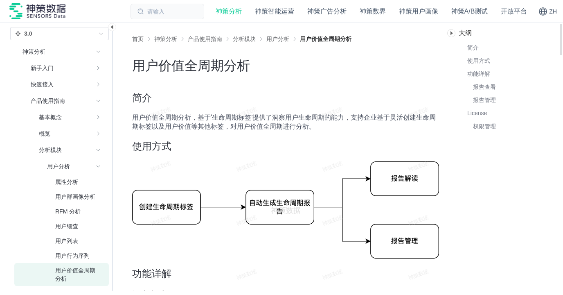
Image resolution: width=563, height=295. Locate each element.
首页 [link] (138, 39)
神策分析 (165, 39)
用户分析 (277, 39)
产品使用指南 (205, 39)
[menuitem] (61, 68)
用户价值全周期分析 (325, 39)
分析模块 (244, 39)
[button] (547, 11)
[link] (165, 39)
